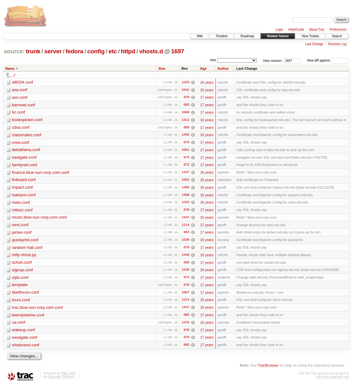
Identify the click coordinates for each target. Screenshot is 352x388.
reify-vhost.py (24, 256)
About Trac (316, 29)
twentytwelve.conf (28, 317)
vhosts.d (151, 51)
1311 (185, 120)
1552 (185, 180)
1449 (185, 256)
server (53, 51)
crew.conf (20, 142)
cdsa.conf (21, 127)
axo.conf (19, 97)
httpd (128, 51)
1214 (185, 301)
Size (161, 68)
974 (186, 279)
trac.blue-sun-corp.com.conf (37, 309)
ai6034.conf (22, 82)
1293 (185, 203)
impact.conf (22, 188)
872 (186, 165)
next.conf (20, 226)
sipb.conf (20, 279)
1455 (185, 135)
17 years (206, 97)
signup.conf (22, 271)
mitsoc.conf (22, 211)
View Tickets (310, 36)
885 (186, 105)
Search (337, 36)
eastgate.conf (24, 158)
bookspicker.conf (27, 120)
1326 (185, 324)
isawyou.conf (24, 195)
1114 (185, 226)
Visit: (213, 60)
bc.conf (18, 112)
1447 (185, 173)
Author (223, 68)
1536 (185, 241)
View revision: (273, 60)
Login (279, 29)
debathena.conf (26, 150)
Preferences (338, 29)
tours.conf (21, 301)
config (95, 51)
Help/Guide (296, 29)
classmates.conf (26, 135)
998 (186, 264)
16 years (206, 82)
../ (13, 75)
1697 (177, 51)
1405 (185, 188)
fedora (74, 51)
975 (186, 158)
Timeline (221, 36)
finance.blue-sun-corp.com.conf (40, 173)
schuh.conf (22, 264)
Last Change (314, 44)
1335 (185, 271)
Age (203, 68)
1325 (185, 82)
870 (186, 97)
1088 (185, 112)
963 (186, 233)
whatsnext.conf (25, 347)
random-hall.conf (27, 248)
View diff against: (328, 60)
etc (113, 51)
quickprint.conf (25, 241)
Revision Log (337, 44)
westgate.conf (24, 339)
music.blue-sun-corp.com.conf (39, 218)
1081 (185, 150)
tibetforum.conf (25, 294)
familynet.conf (24, 165)
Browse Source (278, 36)
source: (14, 51)
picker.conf (22, 233)
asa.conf (19, 89)
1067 (185, 294)
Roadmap (247, 36)
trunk (33, 51)
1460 (185, 195)
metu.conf (21, 203)
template (20, 286)
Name (10, 68)
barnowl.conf (23, 105)
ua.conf (19, 324)
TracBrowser (268, 368)
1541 (185, 89)
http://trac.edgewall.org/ (332, 379)
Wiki (200, 36)
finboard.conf (24, 180)
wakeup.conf (23, 332)
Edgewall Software (61, 379)
